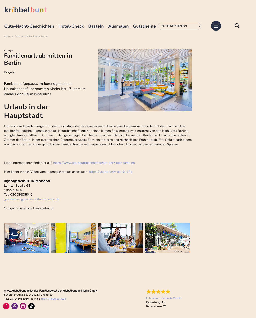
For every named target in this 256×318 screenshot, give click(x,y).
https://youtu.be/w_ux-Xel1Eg (110, 172)
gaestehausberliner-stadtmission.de (31, 199)
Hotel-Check (71, 26)
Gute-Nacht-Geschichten (29, 26)
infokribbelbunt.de (53, 299)
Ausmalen (118, 26)
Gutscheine (144, 26)
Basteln (96, 26)
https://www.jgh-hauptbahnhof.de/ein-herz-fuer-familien (94, 163)
